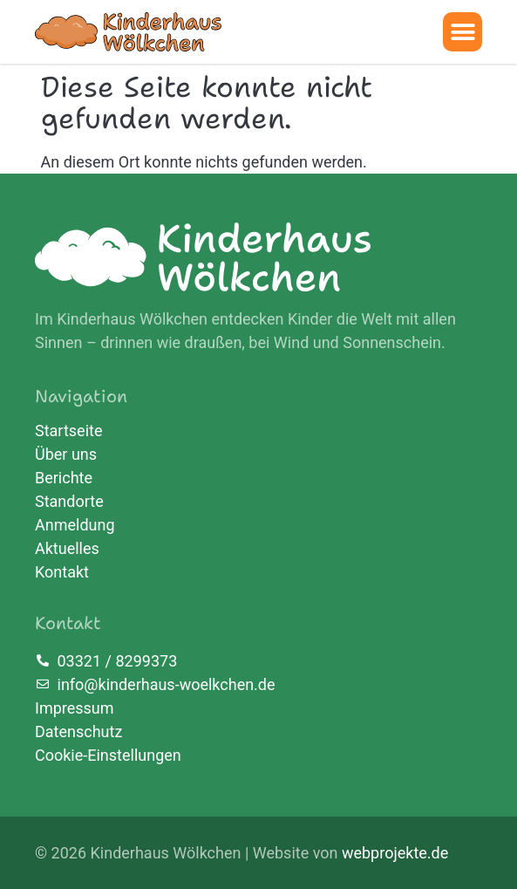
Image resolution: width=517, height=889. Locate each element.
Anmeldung (75, 525)
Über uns (66, 454)
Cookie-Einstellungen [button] (108, 755)
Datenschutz (78, 731)
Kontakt (62, 572)
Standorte (69, 501)
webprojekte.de (395, 853)
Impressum (74, 708)
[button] (462, 31)
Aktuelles (67, 548)
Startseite (68, 431)
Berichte (63, 478)
